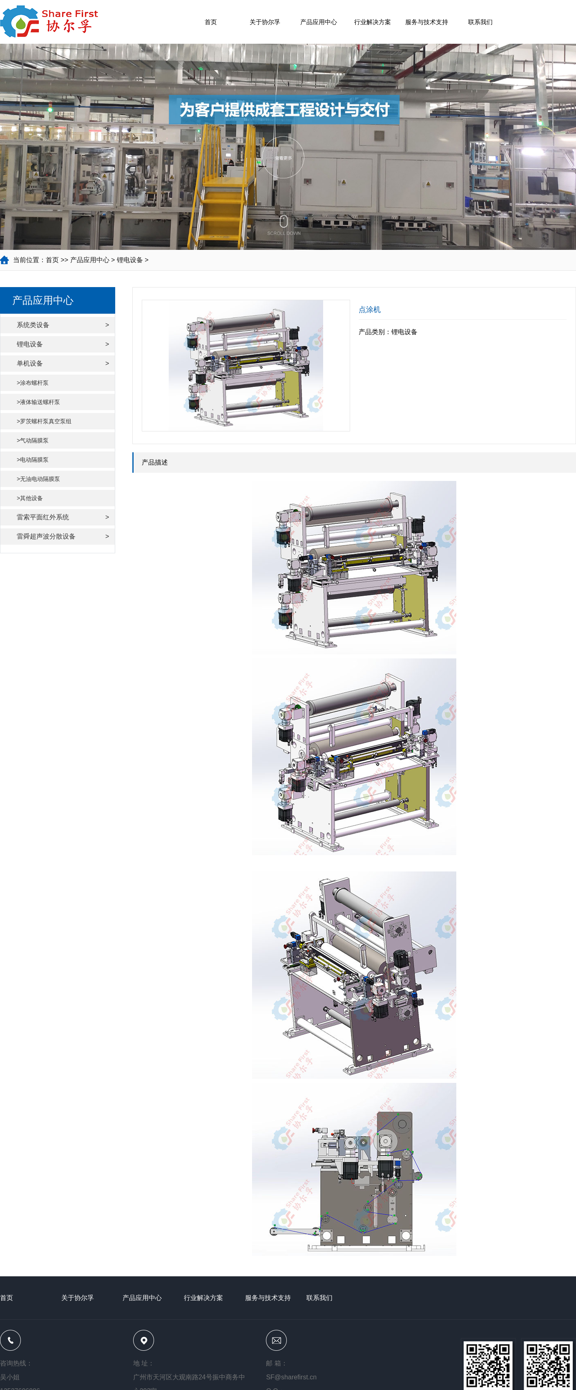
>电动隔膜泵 (33, 459)
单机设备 (63, 363)
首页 (211, 21)
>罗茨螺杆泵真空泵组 (44, 421)
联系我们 (480, 21)
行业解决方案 (372, 21)
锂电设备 (130, 259)
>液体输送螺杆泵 (38, 402)
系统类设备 (63, 325)
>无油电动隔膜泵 (38, 479)
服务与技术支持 (426, 21)
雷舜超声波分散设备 (63, 536)
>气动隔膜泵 (33, 440)
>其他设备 (30, 498)
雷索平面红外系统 (63, 517)
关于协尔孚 (265, 21)
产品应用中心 (318, 21)
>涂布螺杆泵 (33, 382)
